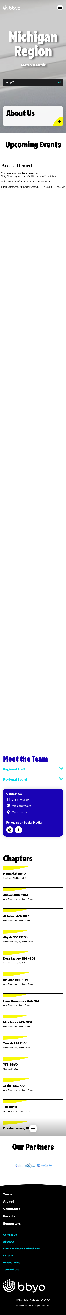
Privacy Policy (11, 1262)
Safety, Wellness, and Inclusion (21, 1248)
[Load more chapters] (33, 1128)
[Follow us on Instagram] (9, 829)
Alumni (8, 1201)
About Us (8, 1241)
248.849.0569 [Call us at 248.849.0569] (20, 799)
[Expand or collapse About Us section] (58, 121)
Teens (7, 1194)
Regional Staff (33, 769)
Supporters (12, 1223)
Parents (9, 1216)
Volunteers (11, 1209)
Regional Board (33, 779)
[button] (60, 7)
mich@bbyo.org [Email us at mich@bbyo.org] (21, 805)
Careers (8, 1255)
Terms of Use (11, 1269)
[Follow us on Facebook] (18, 829)
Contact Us (10, 1234)
